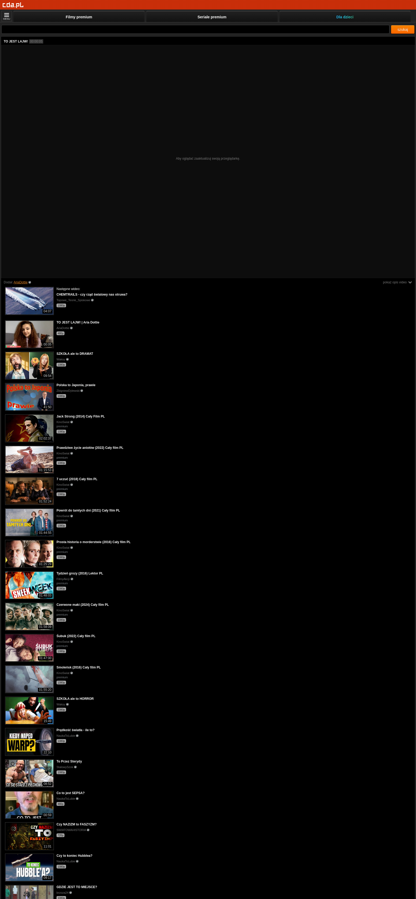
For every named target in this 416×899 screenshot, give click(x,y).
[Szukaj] (195, 29)
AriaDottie (21, 282)
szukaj (402, 29)
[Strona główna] (13, 5)
